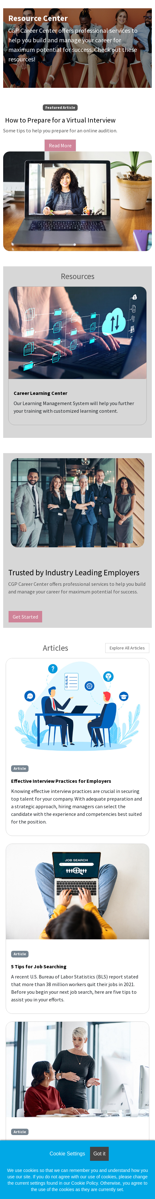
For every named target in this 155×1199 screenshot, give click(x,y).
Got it (99, 1153)
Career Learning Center (40, 393)
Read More (60, 145)
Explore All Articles (127, 648)
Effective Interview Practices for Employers (61, 781)
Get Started (25, 617)
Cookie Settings (67, 1153)
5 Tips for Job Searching (39, 966)
